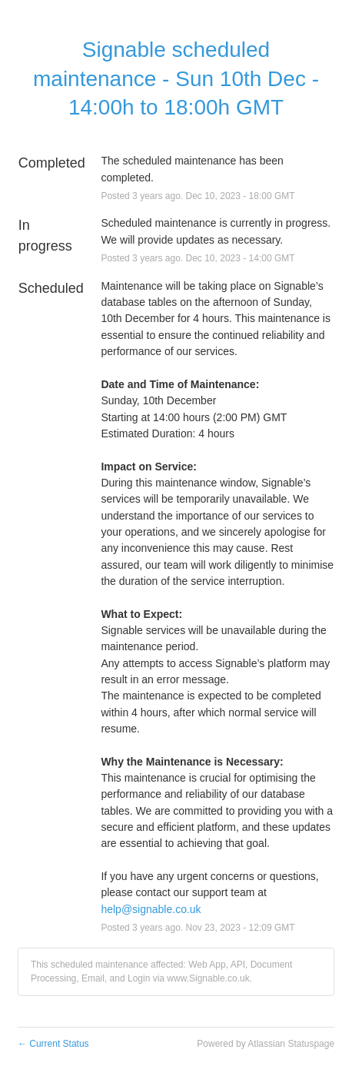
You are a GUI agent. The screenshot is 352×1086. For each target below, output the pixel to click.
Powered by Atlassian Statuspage (265, 1043)
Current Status (53, 1043)
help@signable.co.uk (151, 909)
